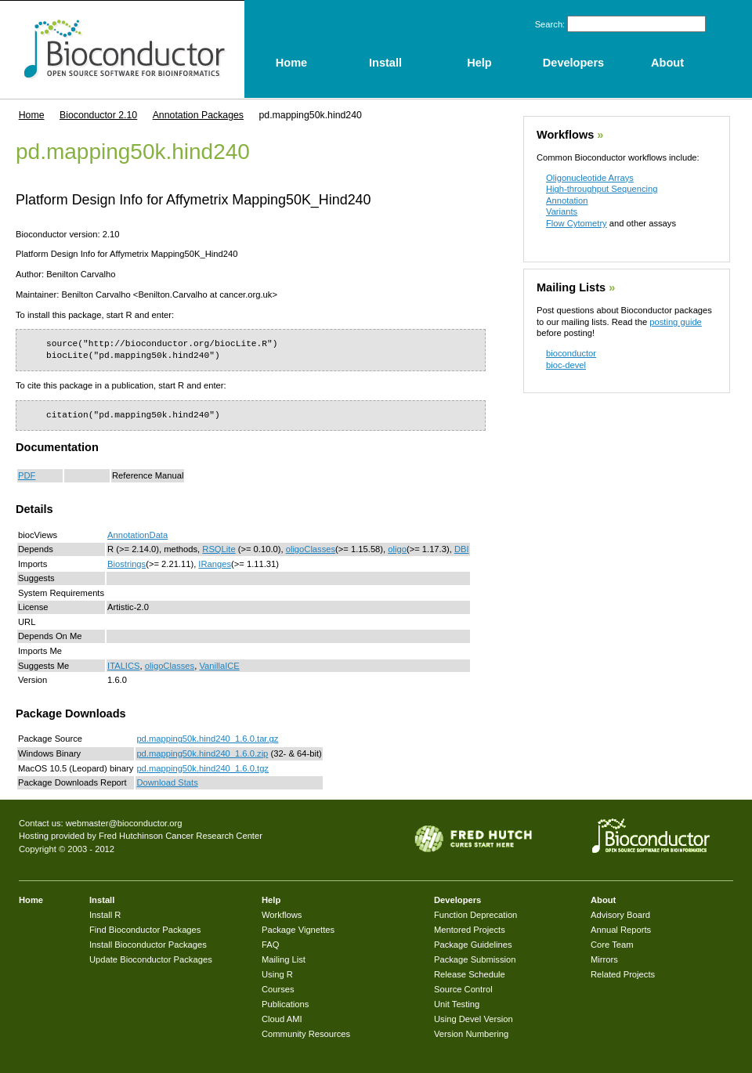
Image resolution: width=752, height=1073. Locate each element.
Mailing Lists (571, 287)
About (603, 900)
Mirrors (604, 959)
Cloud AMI (282, 1019)
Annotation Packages (198, 115)
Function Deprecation (475, 914)
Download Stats (166, 782)
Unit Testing (456, 1004)
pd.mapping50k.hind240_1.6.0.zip (202, 753)
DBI (461, 549)
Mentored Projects (469, 929)
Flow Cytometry (576, 223)
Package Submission (474, 959)
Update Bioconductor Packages (150, 959)
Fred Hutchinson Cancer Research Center (180, 835)
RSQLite (218, 549)
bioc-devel (566, 365)
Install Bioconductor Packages (148, 944)
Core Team (612, 944)
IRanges (214, 564)
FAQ (270, 944)
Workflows (565, 134)
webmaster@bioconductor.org (124, 823)
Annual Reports (621, 929)
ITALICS (123, 665)
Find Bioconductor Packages (145, 929)
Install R (105, 914)
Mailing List (284, 959)
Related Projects (623, 974)
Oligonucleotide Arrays (590, 177)
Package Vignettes (298, 929)
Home (32, 115)
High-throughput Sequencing (601, 188)
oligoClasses (310, 549)
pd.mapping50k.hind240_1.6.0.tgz (202, 768)
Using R (277, 974)
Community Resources (306, 1034)
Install (101, 900)
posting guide (675, 322)
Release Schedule (469, 974)
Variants (561, 211)
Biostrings (126, 564)
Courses (278, 989)
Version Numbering (471, 1034)
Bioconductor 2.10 (98, 115)
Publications (285, 1004)
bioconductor (571, 353)
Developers (457, 900)
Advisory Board (620, 914)
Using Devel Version (473, 1019)
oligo (397, 549)
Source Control (463, 989)
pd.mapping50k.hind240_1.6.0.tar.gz (207, 738)
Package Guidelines (473, 944)
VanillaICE (219, 665)
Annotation (567, 200)
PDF (26, 475)
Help (271, 900)
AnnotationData (137, 535)
